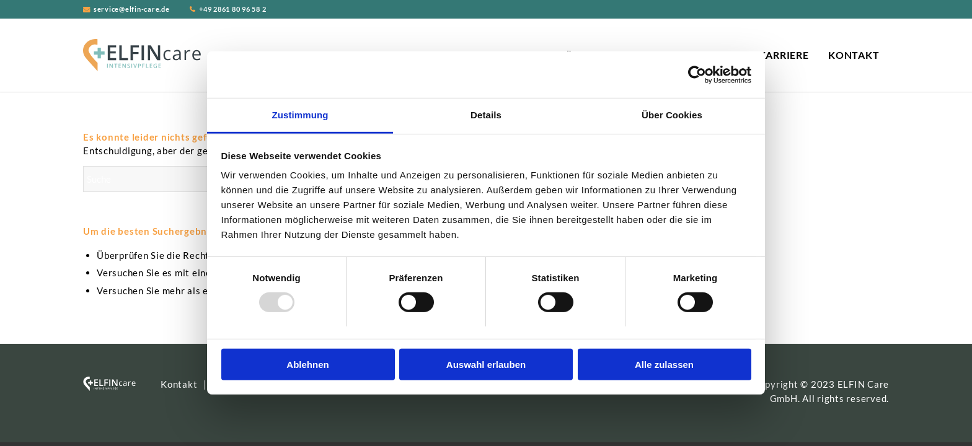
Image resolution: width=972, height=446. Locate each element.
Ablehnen (307, 364)
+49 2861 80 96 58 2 (232, 9)
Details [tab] (486, 115)
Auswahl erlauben (486, 364)
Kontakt (179, 384)
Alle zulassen (664, 364)
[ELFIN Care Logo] (142, 55)
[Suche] (176, 179)
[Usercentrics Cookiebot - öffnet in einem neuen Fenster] (697, 74)
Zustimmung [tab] (300, 115)
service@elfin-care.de (132, 9)
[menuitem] (783, 55)
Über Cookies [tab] (672, 115)
